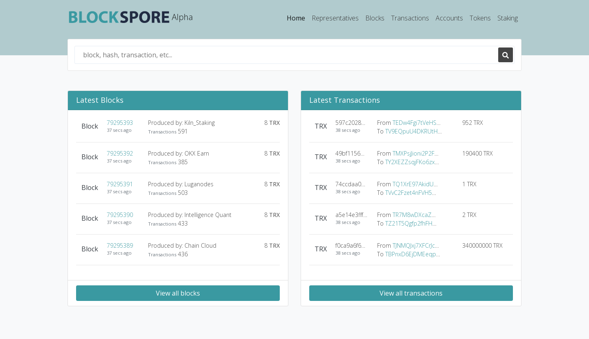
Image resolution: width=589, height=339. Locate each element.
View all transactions (411, 293)
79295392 (120, 153)
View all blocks (178, 293)
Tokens (480, 18)
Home (297, 18)
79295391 (120, 184)
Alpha (130, 18)
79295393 (120, 123)
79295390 (120, 215)
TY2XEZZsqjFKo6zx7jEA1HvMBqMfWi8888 (439, 162)
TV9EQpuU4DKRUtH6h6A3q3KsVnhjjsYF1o (440, 131)
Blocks (374, 18)
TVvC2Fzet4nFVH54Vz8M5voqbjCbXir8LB (438, 193)
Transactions (410, 18)
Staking (507, 18)
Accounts (449, 18)
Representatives (335, 18)
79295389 (120, 245)
